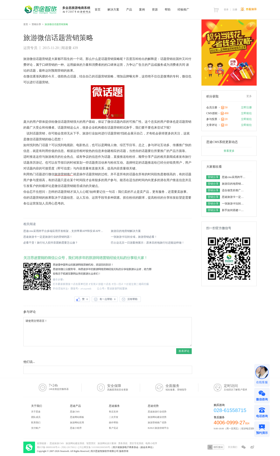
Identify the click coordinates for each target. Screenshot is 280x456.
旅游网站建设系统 (75, 443)
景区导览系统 (137, 443)
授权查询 (215, 447)
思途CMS (75, 411)
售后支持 (113, 411)
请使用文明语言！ (107, 331)
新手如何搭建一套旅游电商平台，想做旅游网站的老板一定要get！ (234, 210)
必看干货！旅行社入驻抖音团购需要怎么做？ (50, 242)
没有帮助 (130, 299)
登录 (226, 9)
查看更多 (229, 150)
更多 (249, 96)
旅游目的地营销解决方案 (126, 231)
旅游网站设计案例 (107, 443)
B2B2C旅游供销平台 (158, 428)
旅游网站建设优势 (157, 417)
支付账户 (35, 428)
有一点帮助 (104, 299)
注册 (235, 9)
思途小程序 (76, 428)
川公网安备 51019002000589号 (94, 447)
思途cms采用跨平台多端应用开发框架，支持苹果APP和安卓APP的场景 (63, 231)
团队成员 (35, 417)
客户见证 (113, 428)
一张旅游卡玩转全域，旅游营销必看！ (134, 236)
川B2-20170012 (69, 447)
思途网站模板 (77, 417)
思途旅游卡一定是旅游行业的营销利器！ (47, 236)
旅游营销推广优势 (157, 422)
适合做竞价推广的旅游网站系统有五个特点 (234, 190)
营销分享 (36, 24)
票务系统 (123, 443)
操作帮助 (113, 422)
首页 (25, 24)
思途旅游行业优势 (157, 411)
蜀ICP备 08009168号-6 (48, 447)
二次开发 (113, 417)
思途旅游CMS (57, 443)
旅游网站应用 (77, 422)
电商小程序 (151, 443)
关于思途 (35, 411)
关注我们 (232, 447)
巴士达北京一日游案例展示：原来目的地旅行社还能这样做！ (147, 242)
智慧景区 (91, 443)
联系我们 (35, 422)
